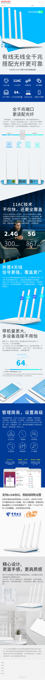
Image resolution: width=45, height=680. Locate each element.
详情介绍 (42, 5)
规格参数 (32, 5)
